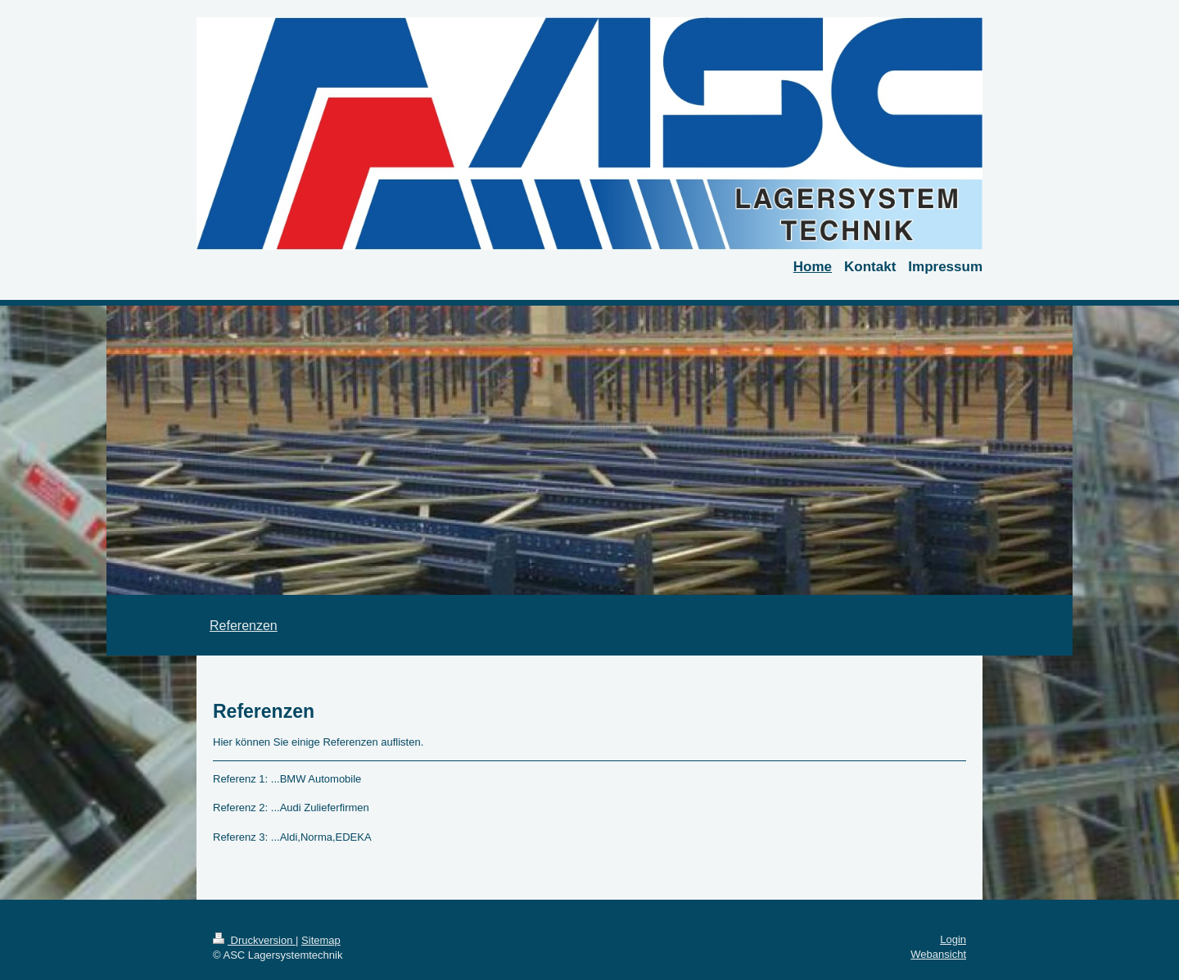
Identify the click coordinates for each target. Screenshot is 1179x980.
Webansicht (938, 954)
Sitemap (321, 940)
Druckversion (254, 940)
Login (953, 939)
